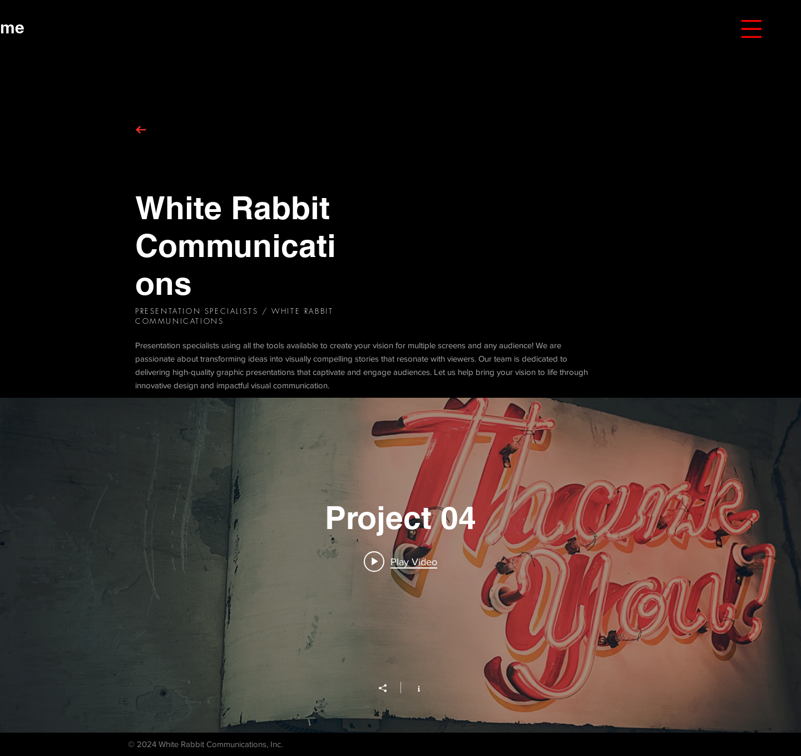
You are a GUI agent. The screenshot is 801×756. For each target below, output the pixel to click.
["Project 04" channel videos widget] (400, 565)
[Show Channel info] (413, 687)
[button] (751, 29)
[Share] (388, 688)
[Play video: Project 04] (400, 561)
